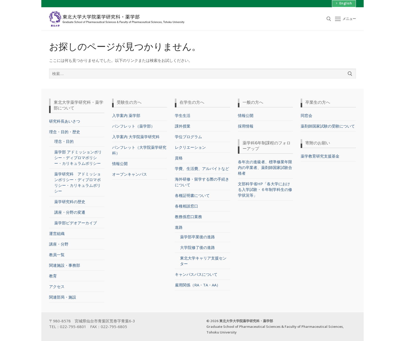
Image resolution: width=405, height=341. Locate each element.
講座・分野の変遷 (69, 212)
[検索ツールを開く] (328, 19)
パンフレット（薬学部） (133, 126)
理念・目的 (64, 141)
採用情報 (245, 126)
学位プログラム (188, 136)
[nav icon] (345, 19)
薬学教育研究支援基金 (320, 156)
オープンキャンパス (129, 174)
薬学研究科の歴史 (69, 201)
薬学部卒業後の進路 (197, 236)
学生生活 (182, 115)
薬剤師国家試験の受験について (328, 126)
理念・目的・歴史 (65, 131)
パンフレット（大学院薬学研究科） (139, 150)
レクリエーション (190, 147)
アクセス (57, 286)
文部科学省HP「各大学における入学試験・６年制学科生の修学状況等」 (265, 189)
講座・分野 (58, 244)
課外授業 (182, 126)
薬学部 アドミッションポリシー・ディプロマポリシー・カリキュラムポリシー (78, 157)
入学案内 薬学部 (126, 115)
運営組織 (57, 233)
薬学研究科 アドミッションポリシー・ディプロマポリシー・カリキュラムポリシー (77, 182)
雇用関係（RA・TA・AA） (197, 284)
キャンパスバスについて (196, 274)
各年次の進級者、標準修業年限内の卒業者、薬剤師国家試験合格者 (265, 167)
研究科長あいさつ (64, 121)
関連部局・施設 (62, 297)
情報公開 (120, 163)
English (344, 3)
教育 (53, 275)
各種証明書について (192, 195)
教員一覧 (57, 254)
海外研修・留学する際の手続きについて (202, 181)
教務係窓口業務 (188, 216)
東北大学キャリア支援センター (203, 260)
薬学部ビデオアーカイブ (75, 222)
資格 (179, 157)
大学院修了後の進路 (197, 247)
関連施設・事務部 (64, 265)
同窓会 (306, 115)
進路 (179, 227)
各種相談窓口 (186, 206)
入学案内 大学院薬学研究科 (136, 136)
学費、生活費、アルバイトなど (202, 168)
